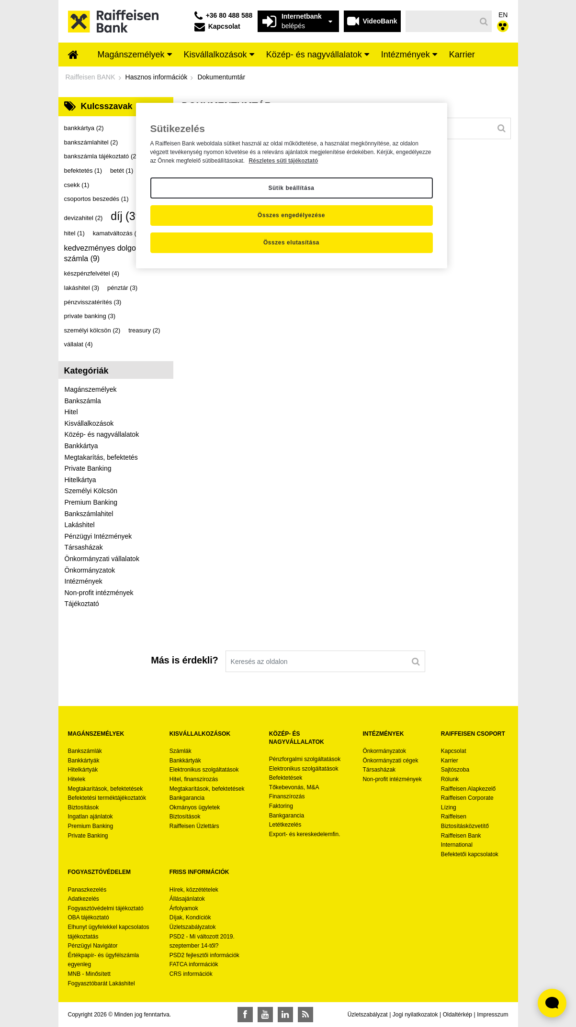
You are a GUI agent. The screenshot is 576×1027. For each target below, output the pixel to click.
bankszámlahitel (91, 142)
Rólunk (450, 779)
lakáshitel (82, 287)
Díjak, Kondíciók (190, 917)
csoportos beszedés (96, 198)
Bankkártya (81, 446)
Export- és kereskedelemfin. (304, 834)
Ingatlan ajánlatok (90, 816)
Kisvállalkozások (89, 423)
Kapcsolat (453, 751)
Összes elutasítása (291, 242)
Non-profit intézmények (99, 592)
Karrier (449, 760)
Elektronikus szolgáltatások (204, 769)
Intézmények (83, 581)
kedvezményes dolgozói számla (105, 253)
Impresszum (492, 1014)
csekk (77, 184)
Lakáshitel (80, 525)
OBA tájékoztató (89, 917)
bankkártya (84, 128)
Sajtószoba (455, 769)
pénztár (122, 287)
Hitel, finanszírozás (193, 779)
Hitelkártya (80, 480)
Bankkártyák (84, 760)
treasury (144, 330)
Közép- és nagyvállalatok (102, 434)
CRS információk (191, 974)
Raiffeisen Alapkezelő (468, 788)
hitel (74, 233)
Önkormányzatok (90, 570)
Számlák (180, 751)
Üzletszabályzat (368, 1014)
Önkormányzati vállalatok (102, 559)
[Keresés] (441, 21)
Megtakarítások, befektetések (105, 788)
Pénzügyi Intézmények (98, 536)
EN (503, 15)
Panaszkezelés (87, 889)
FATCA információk (193, 964)
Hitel (71, 412)
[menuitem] (73, 55)
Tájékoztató (82, 603)
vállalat (78, 344)
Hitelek (77, 779)
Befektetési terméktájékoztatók (107, 798)
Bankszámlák (85, 751)
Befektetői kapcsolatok (469, 854)
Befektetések (285, 777)
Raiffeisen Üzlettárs (194, 826)
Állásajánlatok (187, 898)
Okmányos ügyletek (194, 807)
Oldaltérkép (457, 1014)
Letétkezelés (285, 824)
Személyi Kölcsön (91, 491)
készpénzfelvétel (92, 273)
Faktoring (281, 806)
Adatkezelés (83, 898)
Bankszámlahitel (89, 514)
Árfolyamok (183, 908)
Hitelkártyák (83, 769)
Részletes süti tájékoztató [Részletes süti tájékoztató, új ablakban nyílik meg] (283, 160)
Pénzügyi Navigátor (93, 945)
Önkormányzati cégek (390, 760)
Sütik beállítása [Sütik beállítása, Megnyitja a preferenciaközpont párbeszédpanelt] (291, 188)
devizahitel (83, 217)
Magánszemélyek (91, 389)
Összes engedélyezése (291, 215)
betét (121, 170)
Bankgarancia (186, 798)
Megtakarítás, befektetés (101, 457)
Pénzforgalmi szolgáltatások (304, 759)
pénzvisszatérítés (93, 302)
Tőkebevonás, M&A (294, 787)
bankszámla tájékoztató (101, 156)
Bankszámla (83, 401)
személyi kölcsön (92, 330)
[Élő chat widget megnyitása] (552, 1003)
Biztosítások (83, 807)
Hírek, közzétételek (193, 889)
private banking (90, 316)
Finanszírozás (287, 796)
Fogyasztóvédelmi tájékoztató (106, 908)
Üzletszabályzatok (192, 927)
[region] (291, 185)
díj (128, 216)
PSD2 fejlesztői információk (204, 955)
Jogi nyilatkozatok (415, 1014)
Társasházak (84, 547)
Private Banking (88, 468)
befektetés (83, 170)
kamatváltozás (117, 233)
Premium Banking (91, 502)
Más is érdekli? (184, 660)
